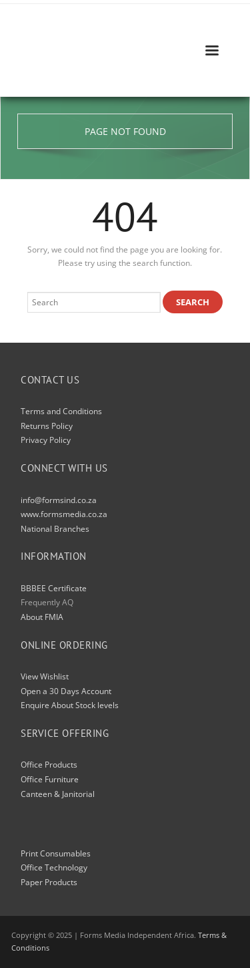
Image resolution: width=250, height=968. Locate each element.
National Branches (55, 528)
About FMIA (42, 617)
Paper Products (49, 882)
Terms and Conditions (61, 411)
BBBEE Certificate (54, 588)
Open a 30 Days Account (66, 691)
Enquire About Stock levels (70, 705)
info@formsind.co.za (59, 500)
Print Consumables (56, 853)
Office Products (49, 764)
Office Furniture (50, 779)
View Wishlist (45, 676)
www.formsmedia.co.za (64, 514)
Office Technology (54, 867)
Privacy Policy (46, 440)
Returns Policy (47, 426)
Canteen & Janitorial (58, 794)
